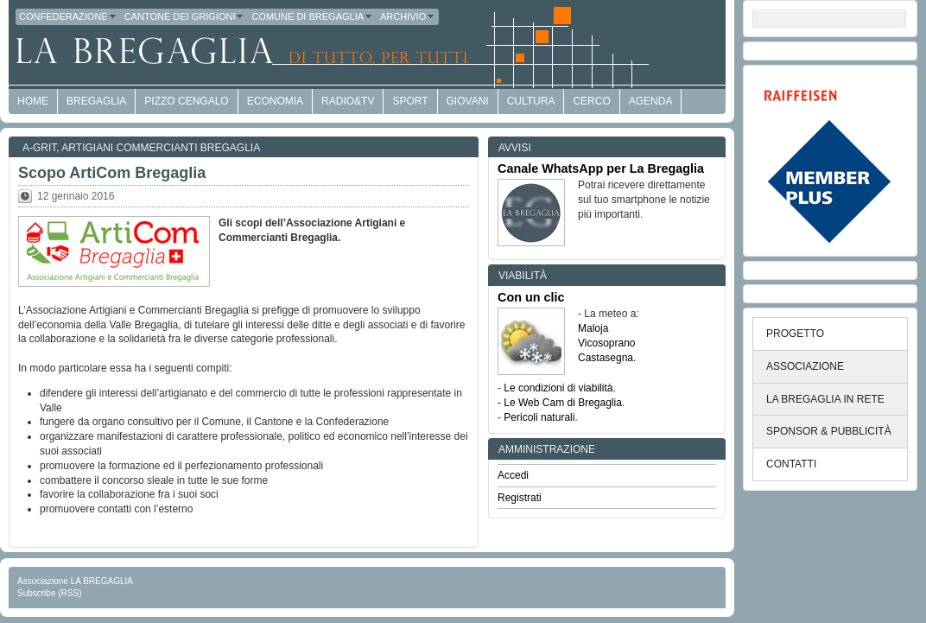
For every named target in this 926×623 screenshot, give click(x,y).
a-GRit (39, 148)
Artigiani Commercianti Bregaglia (160, 148)
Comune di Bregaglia (312, 16)
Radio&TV (347, 101)
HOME (32, 101)
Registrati (520, 498)
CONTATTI (791, 464)
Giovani (468, 101)
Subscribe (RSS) (49, 593)
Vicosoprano (607, 343)
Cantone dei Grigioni (184, 16)
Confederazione (68, 16)
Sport (410, 101)
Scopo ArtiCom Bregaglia (112, 172)
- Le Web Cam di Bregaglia (560, 403)
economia (275, 101)
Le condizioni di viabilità (558, 388)
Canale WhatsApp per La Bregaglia (601, 168)
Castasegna (605, 358)
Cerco (591, 101)
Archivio (407, 16)
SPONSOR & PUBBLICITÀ (828, 431)
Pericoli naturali (539, 417)
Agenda (651, 101)
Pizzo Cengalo (186, 101)
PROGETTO (795, 333)
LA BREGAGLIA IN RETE (825, 399)
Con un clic (531, 297)
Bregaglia (96, 101)
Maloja (593, 328)
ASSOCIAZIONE (805, 366)
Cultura (531, 101)
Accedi (513, 475)
